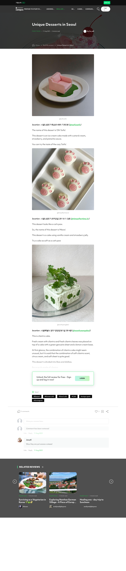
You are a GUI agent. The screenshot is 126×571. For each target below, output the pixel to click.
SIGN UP (107, 2)
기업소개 (20, 3)
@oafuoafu (75, 124)
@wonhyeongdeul (81, 330)
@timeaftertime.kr (80, 218)
